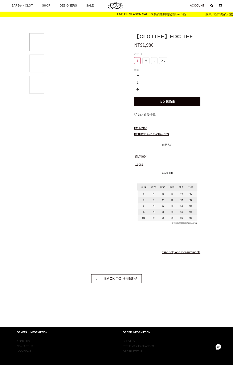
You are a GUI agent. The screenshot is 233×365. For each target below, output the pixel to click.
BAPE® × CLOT (22, 5)
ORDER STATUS (132, 347)
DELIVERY (129, 337)
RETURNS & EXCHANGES (138, 342)
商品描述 (167, 144)
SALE (90, 5)
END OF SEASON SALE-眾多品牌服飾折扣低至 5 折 (155, 14)
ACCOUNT (197, 5)
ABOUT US (23, 337)
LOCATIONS (24, 347)
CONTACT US (25, 342)
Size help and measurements (181, 252)
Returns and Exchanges (151, 134)
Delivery (140, 128)
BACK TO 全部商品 (116, 279)
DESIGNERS (68, 5)
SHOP (46, 5)
